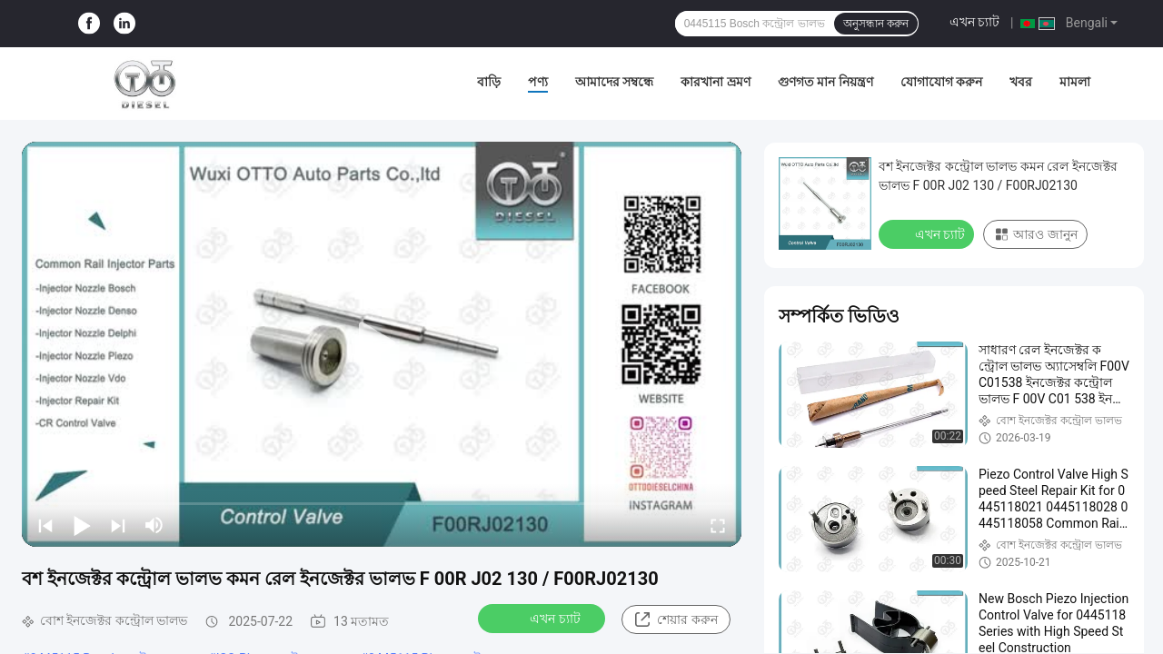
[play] (381, 344)
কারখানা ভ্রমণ (715, 81)
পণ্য (538, 81)
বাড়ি (489, 81)
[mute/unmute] (154, 525)
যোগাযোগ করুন (941, 81)
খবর (1020, 81)
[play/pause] (82, 525)
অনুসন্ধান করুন (876, 23)
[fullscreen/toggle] (718, 525)
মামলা (1074, 81)
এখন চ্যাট (974, 22)
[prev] (45, 525)
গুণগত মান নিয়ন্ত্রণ (825, 81)
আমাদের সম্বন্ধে (614, 81)
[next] (118, 525)
